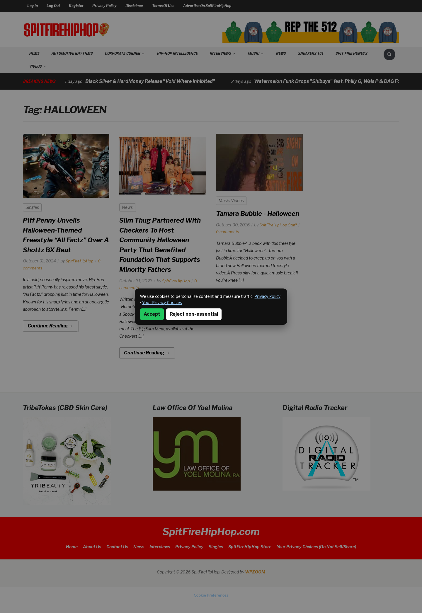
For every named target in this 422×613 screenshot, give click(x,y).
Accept (152, 314)
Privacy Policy (267, 296)
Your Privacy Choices (162, 302)
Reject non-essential (194, 314)
